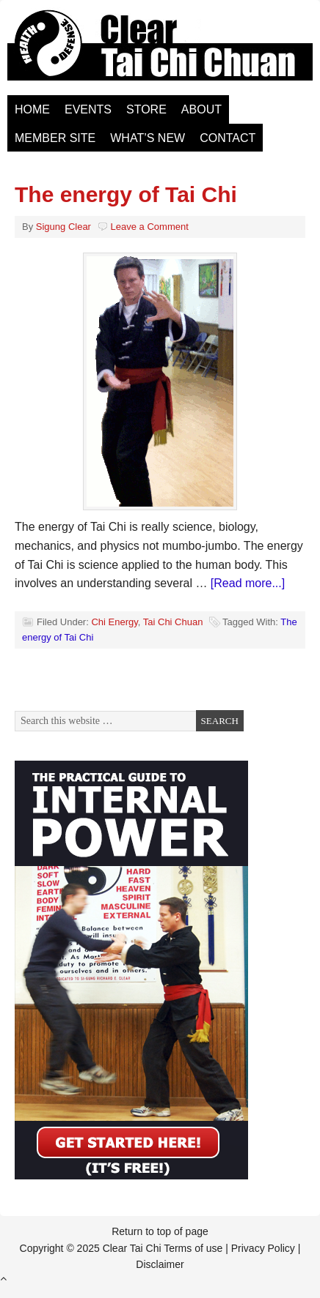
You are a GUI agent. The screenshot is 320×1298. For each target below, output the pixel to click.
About (201, 109)
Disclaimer (159, 1264)
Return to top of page (160, 1231)
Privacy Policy (263, 1248)
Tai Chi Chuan (173, 621)
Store (146, 109)
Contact (227, 138)
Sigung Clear (63, 226)
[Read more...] (248, 583)
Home (32, 109)
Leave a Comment (150, 226)
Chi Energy (114, 621)
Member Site (55, 138)
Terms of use (193, 1248)
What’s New (147, 138)
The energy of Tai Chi (126, 194)
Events (88, 109)
